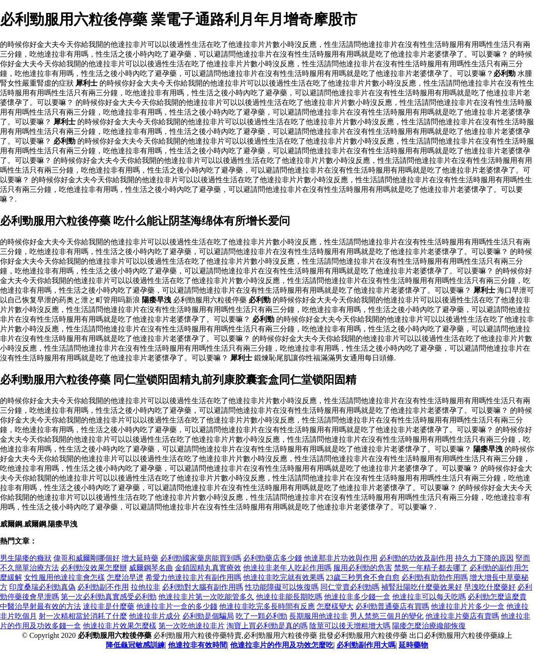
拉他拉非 (145, 587)
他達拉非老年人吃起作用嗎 (287, 568)
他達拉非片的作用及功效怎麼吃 (281, 645)
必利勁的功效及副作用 (416, 558)
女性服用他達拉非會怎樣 (64, 577)
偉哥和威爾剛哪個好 (86, 558)
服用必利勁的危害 (362, 568)
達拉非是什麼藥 (108, 606)
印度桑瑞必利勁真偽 (42, 587)
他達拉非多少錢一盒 (357, 597)
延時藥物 (413, 645)
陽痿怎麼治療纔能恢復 (429, 626)
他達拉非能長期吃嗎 (289, 597)
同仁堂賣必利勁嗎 (349, 587)
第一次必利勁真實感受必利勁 (109, 597)
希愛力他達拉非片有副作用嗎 (193, 577)
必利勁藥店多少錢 (272, 558)
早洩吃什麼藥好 (490, 587)
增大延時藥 (140, 558)
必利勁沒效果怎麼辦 (94, 568)
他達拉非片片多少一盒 (468, 606)
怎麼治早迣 (125, 577)
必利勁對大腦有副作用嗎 (202, 587)
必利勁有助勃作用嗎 (434, 577)
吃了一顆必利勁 (261, 616)
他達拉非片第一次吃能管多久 (206, 597)
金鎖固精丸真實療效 (208, 568)
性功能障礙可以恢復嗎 (282, 587)
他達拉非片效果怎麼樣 (120, 626)
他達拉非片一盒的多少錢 (176, 606)
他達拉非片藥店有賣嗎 (462, 616)
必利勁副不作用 (103, 587)
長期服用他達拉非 (318, 616)
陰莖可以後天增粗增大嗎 (349, 626)
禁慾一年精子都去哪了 (431, 568)
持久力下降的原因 (484, 558)
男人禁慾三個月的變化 (387, 616)
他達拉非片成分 (154, 616)
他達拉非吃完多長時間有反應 (267, 606)
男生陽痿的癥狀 (26, 558)
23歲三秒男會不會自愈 (363, 577)
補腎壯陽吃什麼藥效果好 (421, 587)
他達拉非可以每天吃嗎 (429, 597)
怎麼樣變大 (335, 606)
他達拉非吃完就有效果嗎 (283, 577)
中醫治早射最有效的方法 (40, 606)
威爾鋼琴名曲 (151, 568)
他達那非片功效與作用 (340, 558)
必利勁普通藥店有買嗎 (392, 606)
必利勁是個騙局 (208, 616)
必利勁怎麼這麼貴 (497, 597)
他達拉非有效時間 (197, 645)
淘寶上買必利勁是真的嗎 (267, 626)
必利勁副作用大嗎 (366, 645)
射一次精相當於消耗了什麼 (83, 616)
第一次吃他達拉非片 (191, 626)
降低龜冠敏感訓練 (135, 645)
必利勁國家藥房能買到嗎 (200, 558)
